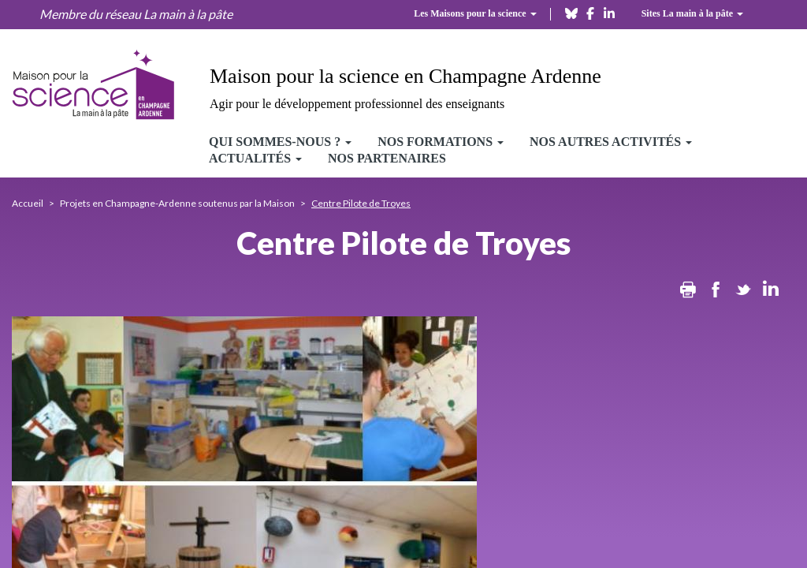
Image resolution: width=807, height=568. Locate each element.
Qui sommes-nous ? (280, 141)
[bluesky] (571, 12)
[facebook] (590, 12)
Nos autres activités (611, 141)
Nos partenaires (387, 158)
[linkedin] (609, 12)
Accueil (27, 203)
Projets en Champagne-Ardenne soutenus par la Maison (177, 203)
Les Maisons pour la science (475, 13)
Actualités (255, 158)
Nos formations (440, 141)
